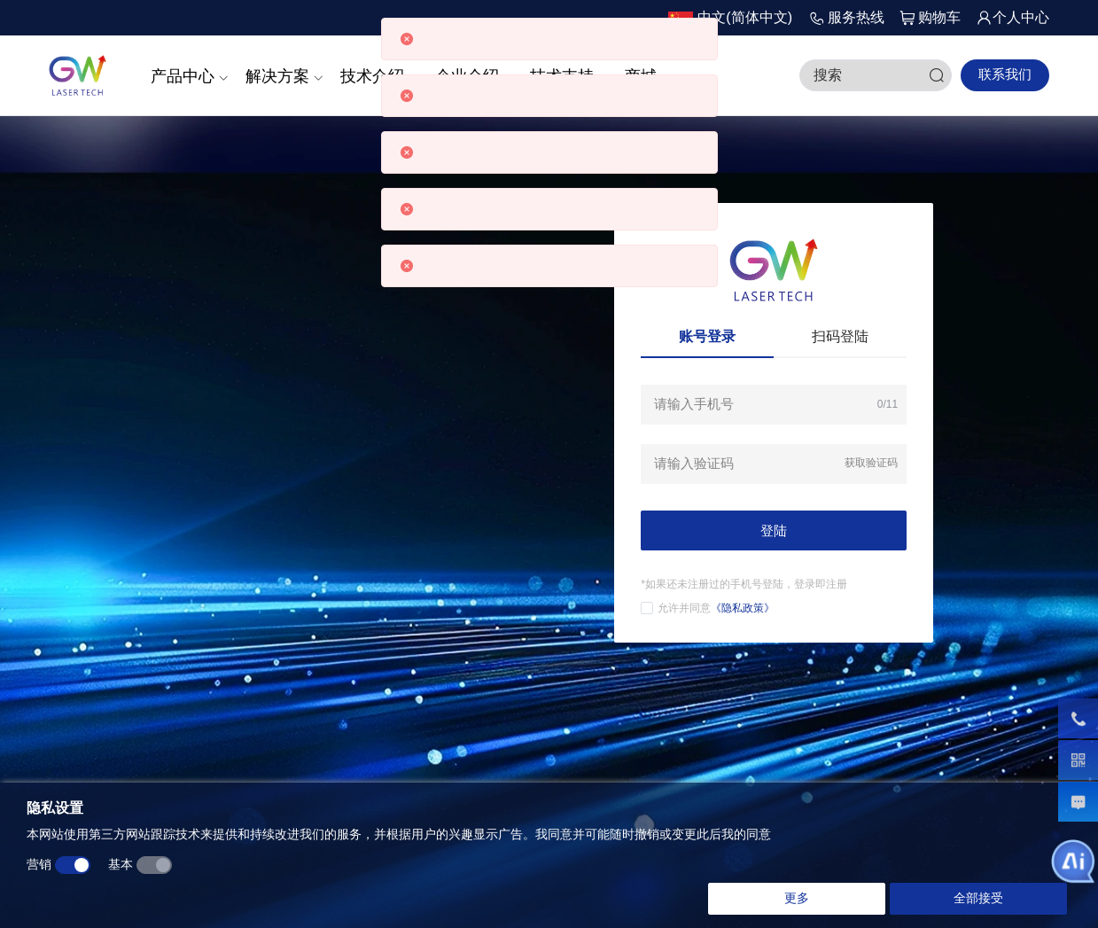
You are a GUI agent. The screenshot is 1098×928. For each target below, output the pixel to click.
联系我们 (1005, 74)
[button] (730, 18)
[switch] (72, 866)
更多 (796, 899)
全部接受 (978, 899)
